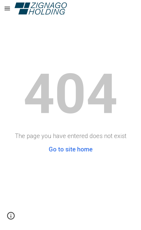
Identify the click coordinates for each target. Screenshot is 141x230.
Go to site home (71, 149)
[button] (7, 8)
